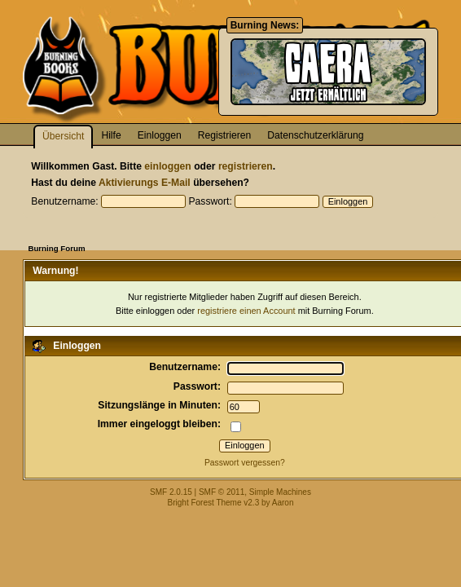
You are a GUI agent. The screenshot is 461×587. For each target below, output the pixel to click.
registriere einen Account (246, 311)
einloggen (167, 166)
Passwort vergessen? (244, 462)
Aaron (283, 502)
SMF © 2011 (221, 492)
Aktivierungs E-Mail (145, 182)
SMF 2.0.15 (171, 492)
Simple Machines (280, 492)
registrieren (245, 166)
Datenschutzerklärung (315, 135)
